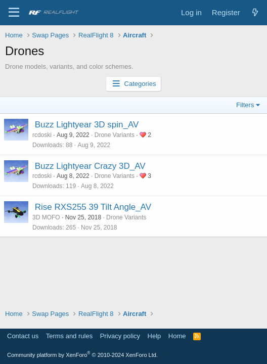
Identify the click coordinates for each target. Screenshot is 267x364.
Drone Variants (115, 135)
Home (177, 336)
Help (154, 336)
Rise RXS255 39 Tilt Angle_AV (93, 207)
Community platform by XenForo (82, 355)
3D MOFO (46, 217)
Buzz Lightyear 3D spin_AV (87, 124)
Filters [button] (245, 105)
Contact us (22, 336)
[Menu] (14, 12)
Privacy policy (120, 336)
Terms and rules (69, 336)
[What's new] (255, 12)
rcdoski (42, 135)
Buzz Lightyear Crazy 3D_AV (90, 166)
